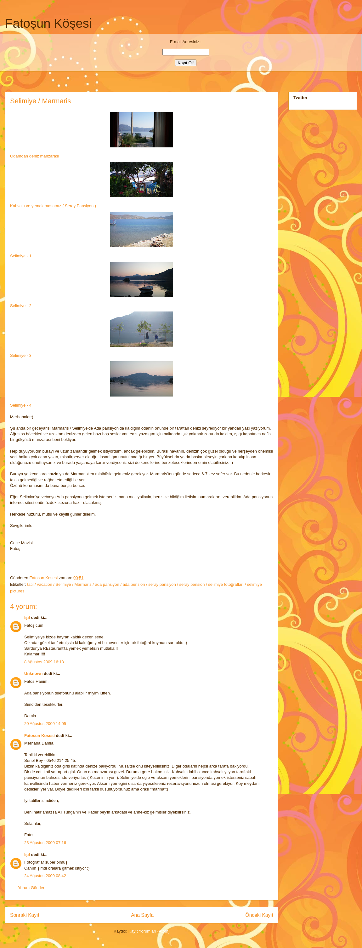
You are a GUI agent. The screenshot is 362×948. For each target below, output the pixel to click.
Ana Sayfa (142, 915)
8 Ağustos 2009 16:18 (44, 662)
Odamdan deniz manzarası (93, 133)
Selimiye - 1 (20, 256)
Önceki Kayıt (259, 915)
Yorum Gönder (31, 887)
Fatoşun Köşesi (48, 23)
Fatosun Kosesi (44, 577)
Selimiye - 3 (20, 355)
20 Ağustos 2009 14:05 (45, 723)
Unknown (33, 673)
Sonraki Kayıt (24, 915)
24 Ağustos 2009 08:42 (45, 875)
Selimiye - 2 (20, 305)
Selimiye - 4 (20, 405)
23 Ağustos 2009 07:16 (45, 842)
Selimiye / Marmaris (40, 101)
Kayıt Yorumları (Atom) (149, 931)
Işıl (27, 617)
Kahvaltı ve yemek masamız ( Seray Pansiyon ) (53, 205)
